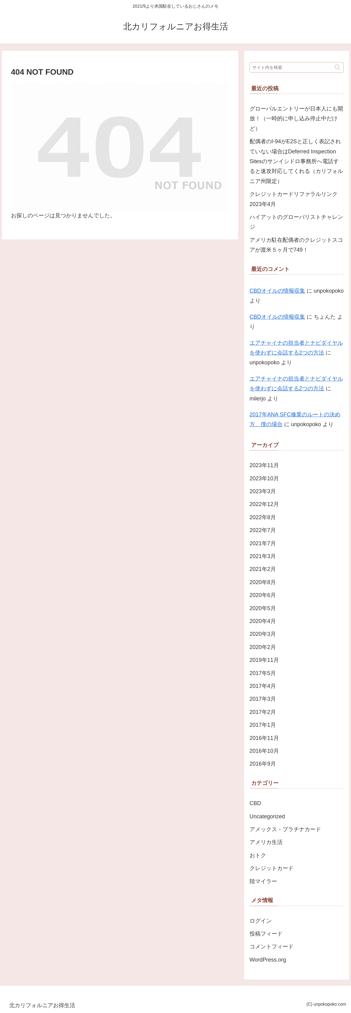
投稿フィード (266, 934)
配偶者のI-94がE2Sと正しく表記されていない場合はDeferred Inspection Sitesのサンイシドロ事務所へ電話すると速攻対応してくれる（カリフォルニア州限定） (296, 161)
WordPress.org (268, 960)
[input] (297, 67)
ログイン (261, 921)
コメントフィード (272, 947)
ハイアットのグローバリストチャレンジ (296, 222)
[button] (337, 67)
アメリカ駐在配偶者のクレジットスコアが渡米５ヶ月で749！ (296, 245)
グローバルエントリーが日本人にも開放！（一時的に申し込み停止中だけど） (296, 119)
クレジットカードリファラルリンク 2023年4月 (294, 199)
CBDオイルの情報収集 (277, 291)
